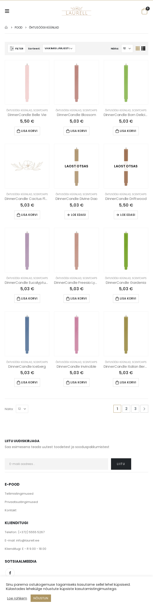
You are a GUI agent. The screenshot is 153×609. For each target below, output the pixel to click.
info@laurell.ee (27, 540)
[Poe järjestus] (59, 48)
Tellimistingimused (19, 493)
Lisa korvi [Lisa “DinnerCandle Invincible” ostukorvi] (78, 382)
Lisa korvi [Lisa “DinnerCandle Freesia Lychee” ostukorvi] (78, 298)
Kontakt (10, 510)
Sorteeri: (34, 48)
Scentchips (40, 110)
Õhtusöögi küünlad (19, 110)
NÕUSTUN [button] (40, 598)
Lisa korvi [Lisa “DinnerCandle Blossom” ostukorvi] (78, 131)
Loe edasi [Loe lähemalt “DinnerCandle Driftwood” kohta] (127, 215)
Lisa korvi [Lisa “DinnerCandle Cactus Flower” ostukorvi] (29, 215)
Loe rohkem (17, 598)
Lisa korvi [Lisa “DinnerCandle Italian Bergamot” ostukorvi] (128, 382)
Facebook (10, 573)
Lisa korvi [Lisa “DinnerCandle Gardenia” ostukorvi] (128, 298)
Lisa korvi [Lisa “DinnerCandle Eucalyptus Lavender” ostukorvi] (29, 298)
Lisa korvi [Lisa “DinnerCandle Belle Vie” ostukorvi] (29, 131)
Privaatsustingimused (21, 502)
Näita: (115, 48)
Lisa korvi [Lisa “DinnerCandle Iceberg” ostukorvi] (29, 382)
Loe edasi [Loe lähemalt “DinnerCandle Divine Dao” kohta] (78, 215)
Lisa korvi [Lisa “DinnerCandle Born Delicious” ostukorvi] (128, 131)
